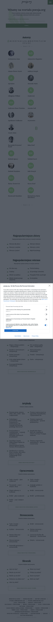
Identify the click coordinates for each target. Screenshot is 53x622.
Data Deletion (18, 336)
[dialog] (26, 311)
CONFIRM (15, 330)
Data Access (26, 336)
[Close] (50, 286)
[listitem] (26, 306)
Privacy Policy (35, 336)
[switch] (46, 309)
